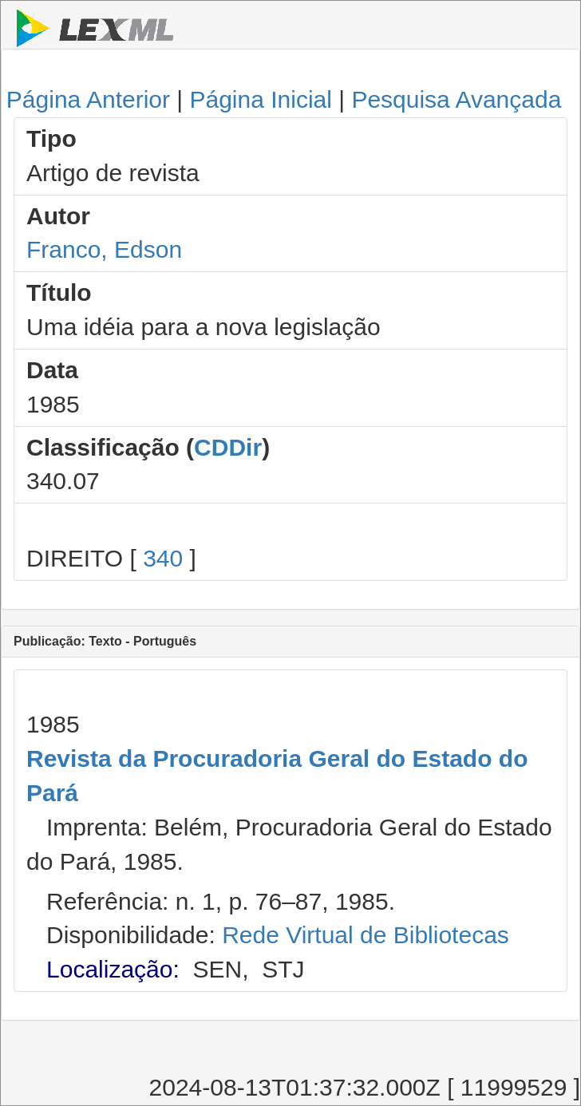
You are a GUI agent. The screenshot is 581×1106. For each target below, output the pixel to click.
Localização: (113, 969)
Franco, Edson (104, 249)
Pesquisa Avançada (456, 99)
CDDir (228, 447)
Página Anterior (88, 99)
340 (163, 558)
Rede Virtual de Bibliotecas (365, 935)
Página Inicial (260, 99)
